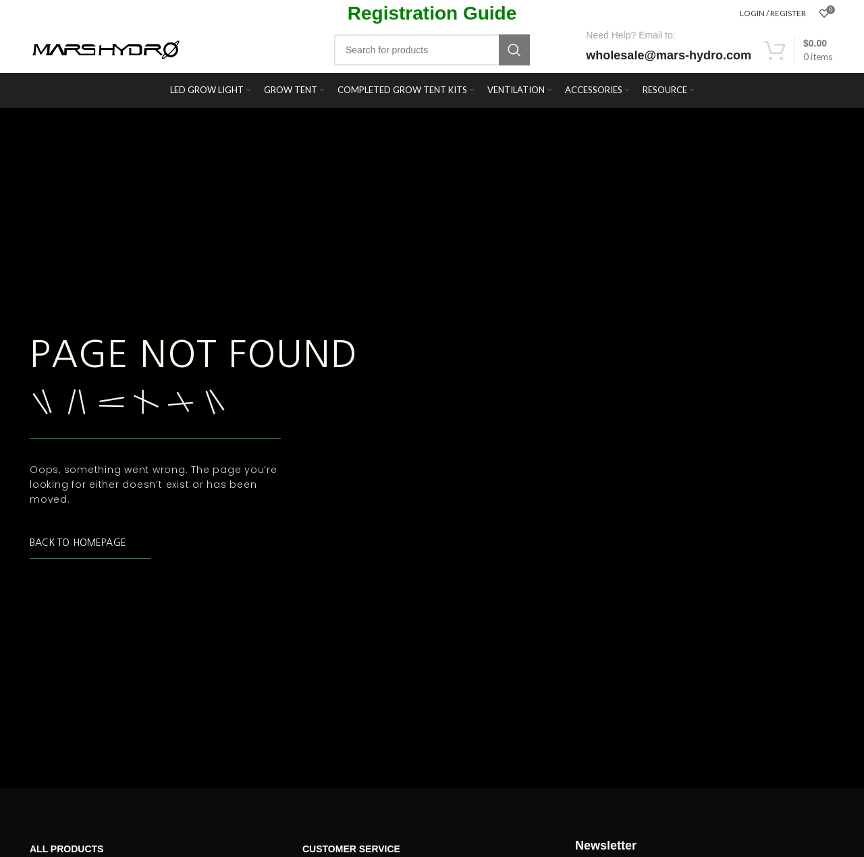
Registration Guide (432, 13)
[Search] (432, 49)
